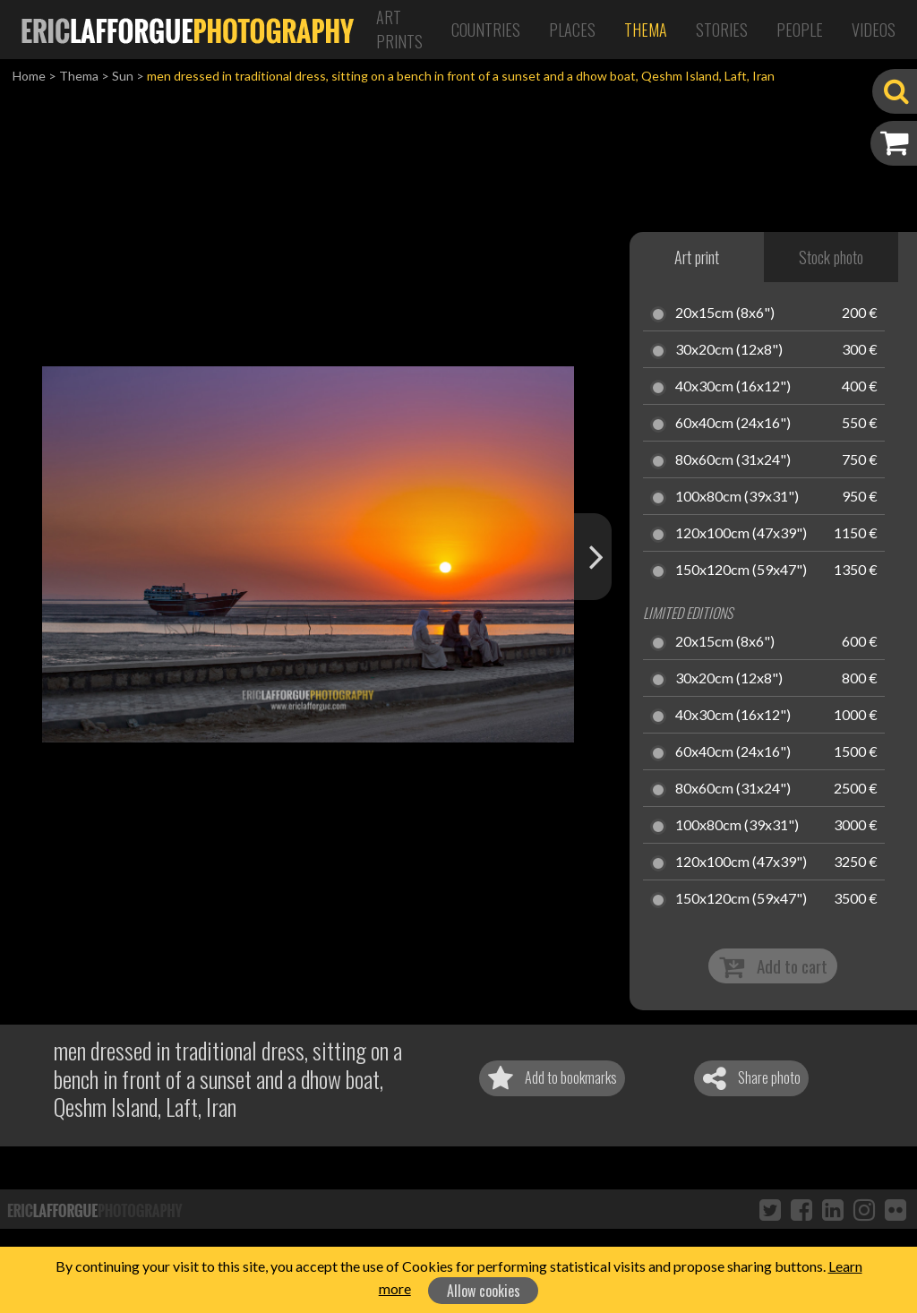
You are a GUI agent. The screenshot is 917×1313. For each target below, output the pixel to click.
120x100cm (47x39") (741, 534)
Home (29, 75)
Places (572, 29)
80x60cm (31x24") (733, 460)
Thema (645, 29)
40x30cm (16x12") (733, 387)
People (799, 29)
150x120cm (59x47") (741, 570)
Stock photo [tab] (831, 257)
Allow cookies (483, 1290)
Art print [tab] (696, 257)
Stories (722, 29)
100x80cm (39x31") (737, 497)
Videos (874, 29)
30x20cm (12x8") (729, 350)
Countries (485, 29)
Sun (122, 75)
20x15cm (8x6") (725, 313)
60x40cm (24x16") (733, 423)
